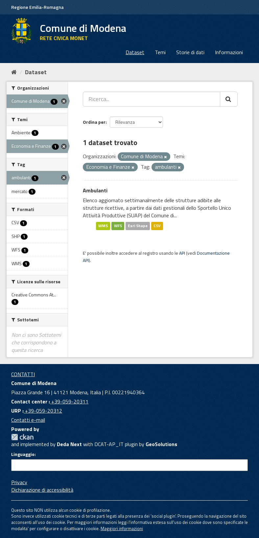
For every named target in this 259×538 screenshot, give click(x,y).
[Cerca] (229, 99)
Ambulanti (95, 190)
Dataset (135, 52)
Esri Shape (138, 226)
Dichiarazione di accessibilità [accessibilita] (42, 490)
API (182, 253)
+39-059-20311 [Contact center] (69, 401)
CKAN (22, 437)
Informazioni (229, 52)
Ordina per (94, 121)
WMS (103, 226)
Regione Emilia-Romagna (37, 7)
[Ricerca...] (151, 99)
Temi (160, 52)
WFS (118, 226)
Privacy (19, 482)
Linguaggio (23, 454)
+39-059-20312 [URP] (43, 411)
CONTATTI (23, 374)
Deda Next (69, 444)
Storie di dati (190, 52)
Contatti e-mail (28, 420)
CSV (156, 226)
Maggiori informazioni (122, 528)
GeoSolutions (161, 444)
